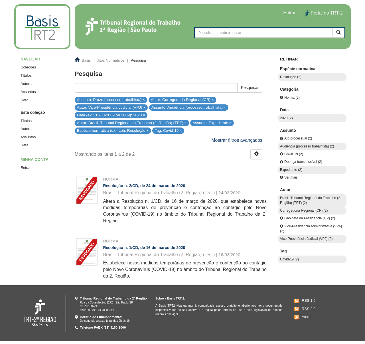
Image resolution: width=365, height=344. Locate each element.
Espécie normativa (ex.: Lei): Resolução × (113, 130)
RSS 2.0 (304, 308)
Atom (301, 317)
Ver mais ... (292, 177)
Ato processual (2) (298, 138)
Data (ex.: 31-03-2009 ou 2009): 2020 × (111, 115)
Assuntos (28, 92)
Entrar (26, 167)
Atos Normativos (110, 60)
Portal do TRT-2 (324, 13)
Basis (86, 60)
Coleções (28, 67)
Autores (27, 84)
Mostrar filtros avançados (236, 140)
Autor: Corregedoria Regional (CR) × (182, 99)
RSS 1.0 (304, 300)
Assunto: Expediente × (211, 123)
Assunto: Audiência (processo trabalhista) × (188, 107)
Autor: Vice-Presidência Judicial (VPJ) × (111, 107)
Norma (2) (292, 98)
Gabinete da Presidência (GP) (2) (309, 218)
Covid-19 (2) (293, 154)
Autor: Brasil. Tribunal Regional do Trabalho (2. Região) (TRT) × (132, 123)
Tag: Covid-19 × (168, 130)
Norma (110, 179)
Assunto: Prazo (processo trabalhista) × (111, 99)
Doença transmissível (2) (303, 162)
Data (24, 100)
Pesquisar (250, 87)
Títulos (26, 75)
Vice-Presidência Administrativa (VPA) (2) (311, 228)
